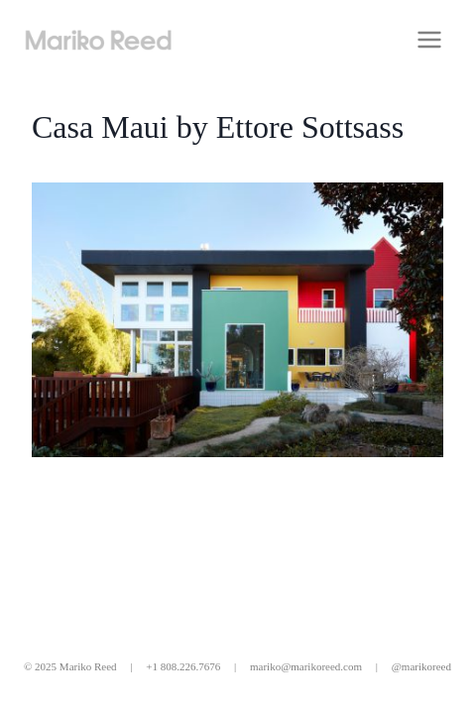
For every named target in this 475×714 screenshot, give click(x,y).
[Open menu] (429, 39)
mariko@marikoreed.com (306, 666)
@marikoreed (421, 666)
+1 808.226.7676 (183, 666)
